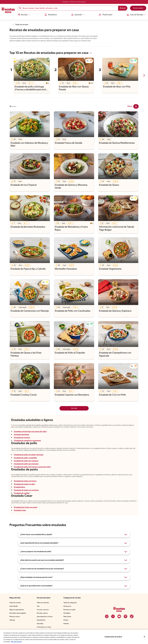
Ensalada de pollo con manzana (26, 468)
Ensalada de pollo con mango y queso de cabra (33, 471)
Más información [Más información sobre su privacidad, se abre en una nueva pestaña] (34, 642)
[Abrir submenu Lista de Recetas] (135, 15)
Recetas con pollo (70, 615)
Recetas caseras (43, 619)
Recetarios (51, 15)
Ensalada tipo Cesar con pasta (26, 513)
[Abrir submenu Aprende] (77, 15)
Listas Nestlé (13, 612)
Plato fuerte (68, 622)
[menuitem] (24, 15)
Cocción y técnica (43, 615)
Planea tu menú (14, 622)
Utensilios (40, 629)
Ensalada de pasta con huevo (25, 486)
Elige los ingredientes (16, 615)
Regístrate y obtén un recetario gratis (74, 2)
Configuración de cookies (113, 637)
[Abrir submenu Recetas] (24, 15)
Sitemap (12, 626)
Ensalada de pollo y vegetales (26, 462)
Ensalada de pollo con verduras (26, 465)
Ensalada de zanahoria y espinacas (28, 444)
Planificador (105, 15)
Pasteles (67, 629)
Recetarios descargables (18, 619)
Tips (38, 612)
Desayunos (68, 612)
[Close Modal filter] (136, 108)
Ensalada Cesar (20, 516)
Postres (66, 626)
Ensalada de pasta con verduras (26, 495)
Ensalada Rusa (20, 492)
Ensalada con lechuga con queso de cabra (31, 434)
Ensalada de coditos (22, 498)
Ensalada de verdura (22, 441)
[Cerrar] (144, 636)
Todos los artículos (43, 608)
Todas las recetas (22, 25)
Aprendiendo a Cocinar (45, 622)
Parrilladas (67, 619)
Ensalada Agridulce (21, 438)
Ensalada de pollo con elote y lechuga (29, 459)
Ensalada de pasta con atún (25, 489)
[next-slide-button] (144, 77)
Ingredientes (41, 626)
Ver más (74, 410)
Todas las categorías (71, 608)
